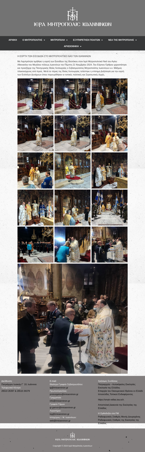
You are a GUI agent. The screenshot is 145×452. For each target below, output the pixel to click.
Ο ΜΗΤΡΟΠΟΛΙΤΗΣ (33, 40)
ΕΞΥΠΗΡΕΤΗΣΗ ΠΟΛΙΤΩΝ (88, 40)
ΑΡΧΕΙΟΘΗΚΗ (73, 46)
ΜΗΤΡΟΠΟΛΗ (59, 40)
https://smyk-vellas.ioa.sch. (111, 399)
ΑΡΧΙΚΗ (13, 40)
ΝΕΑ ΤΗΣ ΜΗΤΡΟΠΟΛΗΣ (122, 40)
